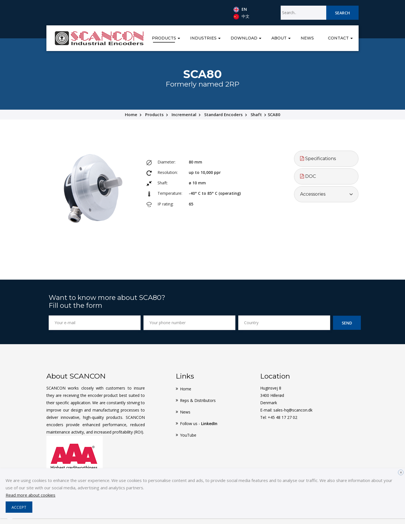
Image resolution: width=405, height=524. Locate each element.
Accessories (312, 194)
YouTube (188, 435)
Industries (203, 38)
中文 (241, 16)
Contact (338, 38)
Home (131, 114)
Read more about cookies (30, 495)
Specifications (318, 158)
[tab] (326, 159)
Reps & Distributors (198, 400)
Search (342, 13)
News (307, 38)
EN (240, 9)
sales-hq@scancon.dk (292, 410)
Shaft (256, 114)
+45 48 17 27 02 (282, 417)
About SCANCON (76, 376)
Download (244, 38)
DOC (308, 176)
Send (347, 323)
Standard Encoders (223, 114)
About (279, 38)
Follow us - (198, 423)
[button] (179, 37)
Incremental (184, 114)
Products (164, 38)
